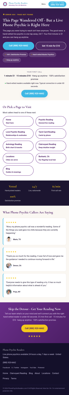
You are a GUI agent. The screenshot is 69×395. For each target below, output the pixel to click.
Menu (44, 4)
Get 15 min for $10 (51, 46)
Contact (55, 373)
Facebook (6, 368)
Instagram (24, 368)
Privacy (6, 378)
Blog (31, 373)
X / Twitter (15, 368)
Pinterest (41, 368)
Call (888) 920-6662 (18, 45)
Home (5, 373)
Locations (46, 373)
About (37, 373)
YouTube (33, 368)
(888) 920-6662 (9, 362)
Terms (13, 378)
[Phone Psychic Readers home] (15, 4)
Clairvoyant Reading (18, 373)
